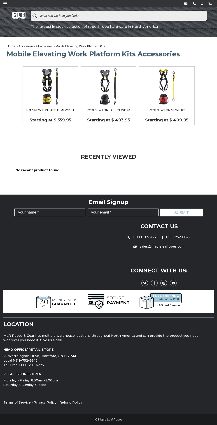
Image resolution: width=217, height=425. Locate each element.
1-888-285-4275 (143, 237)
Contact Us (159, 226)
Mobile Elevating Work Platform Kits (80, 46)
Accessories (27, 46)
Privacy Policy (45, 402)
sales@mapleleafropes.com (158, 246)
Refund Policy (70, 402)
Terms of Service (17, 402)
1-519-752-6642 (178, 237)
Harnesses (45, 46)
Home (11, 46)
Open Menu (5, 3)
